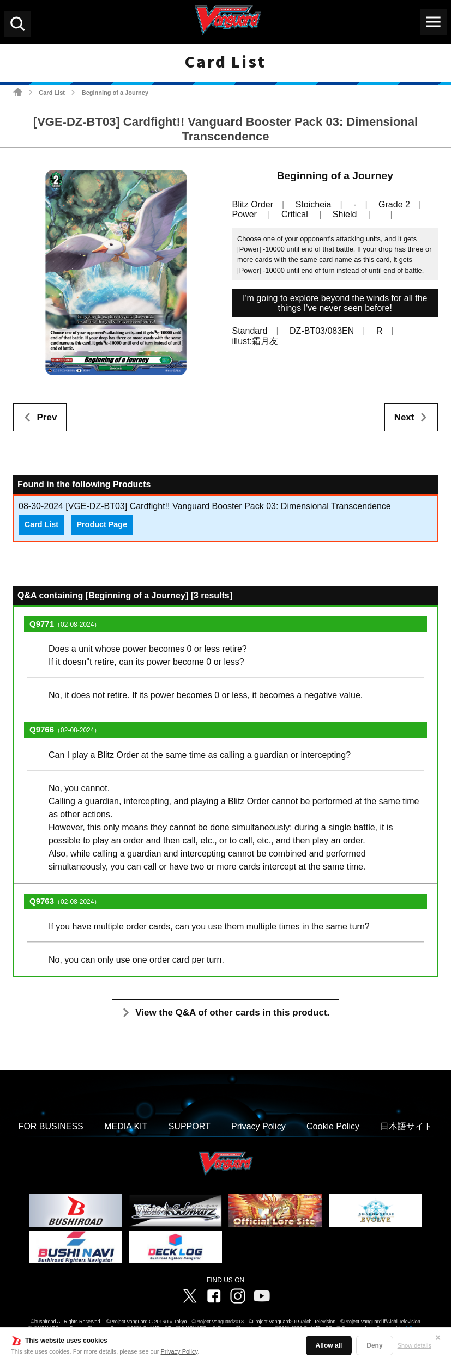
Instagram (238, 1296)
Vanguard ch (262, 1296)
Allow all (329, 1345)
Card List (52, 92)
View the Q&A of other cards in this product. (232, 1012)
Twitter (190, 1296)
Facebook (214, 1296)
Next (404, 417)
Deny (374, 1345)
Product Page (101, 524)
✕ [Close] (438, 1338)
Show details (414, 1345)
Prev (47, 417)
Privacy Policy (179, 1351)
